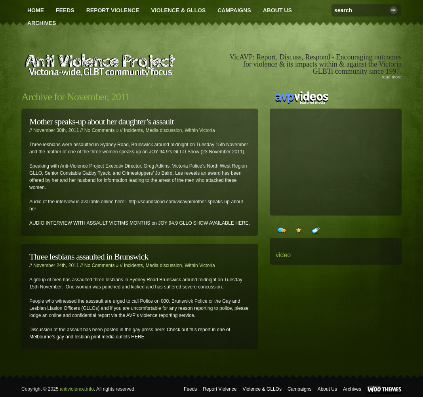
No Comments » (101, 130)
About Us (277, 10)
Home (35, 10)
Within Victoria (200, 130)
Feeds (65, 10)
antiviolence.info (77, 389)
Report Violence (112, 10)
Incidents (133, 130)
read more (392, 76)
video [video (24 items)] (283, 255)
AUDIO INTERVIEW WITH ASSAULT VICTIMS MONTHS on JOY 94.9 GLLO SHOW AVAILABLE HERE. (139, 223)
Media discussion (164, 130)
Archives (41, 23)
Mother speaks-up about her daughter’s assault (101, 121)
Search (393, 10)
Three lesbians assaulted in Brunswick (88, 256)
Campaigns (234, 10)
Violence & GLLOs (178, 10)
